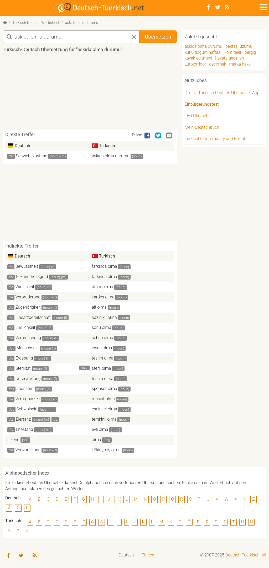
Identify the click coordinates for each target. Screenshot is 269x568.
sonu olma (101, 327)
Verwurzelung (28, 449)
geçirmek (217, 64)
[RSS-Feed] (227, 7)
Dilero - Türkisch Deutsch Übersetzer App (222, 92)
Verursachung (28, 337)
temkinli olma (104, 419)
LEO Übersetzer (199, 115)
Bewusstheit (26, 266)
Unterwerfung (28, 378)
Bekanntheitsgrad (32, 276)
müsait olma (103, 398)
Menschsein (28, 347)
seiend (13, 439)
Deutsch (126, 555)
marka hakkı (240, 64)
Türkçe (148, 555)
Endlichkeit (25, 327)
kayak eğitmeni (198, 58)
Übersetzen (158, 37)
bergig (250, 52)
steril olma (101, 368)
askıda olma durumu (110, 155)
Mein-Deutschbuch (202, 127)
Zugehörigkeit (28, 307)
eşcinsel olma (104, 408)
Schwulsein (27, 408)
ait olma (99, 307)
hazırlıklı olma (104, 317)
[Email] (169, 136)
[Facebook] (208, 7)
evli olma (100, 429)
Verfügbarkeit (27, 398)
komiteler (232, 52)
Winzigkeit (24, 286)
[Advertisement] (98, 93)
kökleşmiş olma (106, 449)
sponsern (25, 388)
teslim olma (102, 358)
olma (96, 439)
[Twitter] (218, 7)
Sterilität (23, 368)
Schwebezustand (31, 155)
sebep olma (102, 337)
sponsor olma (104, 388)
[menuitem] (126, 555)
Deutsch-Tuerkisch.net (245, 555)
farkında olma (104, 266)
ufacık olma (102, 286)
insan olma (102, 347)
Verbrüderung (27, 296)
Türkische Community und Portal (215, 138)
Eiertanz (23, 419)
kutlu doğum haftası (203, 52)
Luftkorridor (195, 64)
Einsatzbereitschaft (33, 317)
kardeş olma (103, 296)
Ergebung (24, 358)
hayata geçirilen (229, 58)
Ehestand (24, 429)
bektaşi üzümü (238, 46)
